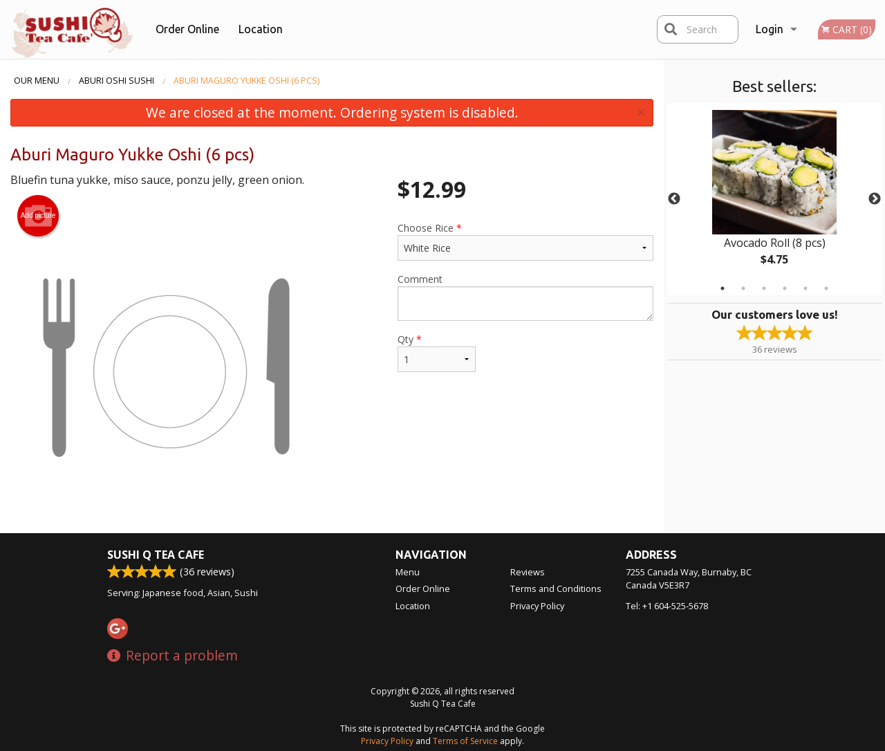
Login (769, 29)
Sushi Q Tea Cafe (155, 554)
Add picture (38, 216)
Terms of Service (465, 741)
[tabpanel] (774, 199)
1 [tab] (722, 288)
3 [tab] (764, 288)
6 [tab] (826, 288)
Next (875, 199)
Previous (674, 199)
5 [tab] (805, 288)
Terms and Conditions (556, 588)
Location (261, 29)
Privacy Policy (537, 606)
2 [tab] (743, 288)
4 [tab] (785, 288)
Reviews (527, 572)
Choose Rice (525, 241)
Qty (437, 352)
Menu (407, 572)
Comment (525, 296)
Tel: (667, 606)
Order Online (187, 29)
